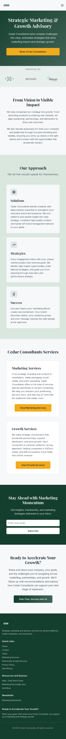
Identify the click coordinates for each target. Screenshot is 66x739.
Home (4, 654)
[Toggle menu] (62, 5)
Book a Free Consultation (33, 51)
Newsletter (8, 695)
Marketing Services (10, 657)
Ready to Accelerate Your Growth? (20, 709)
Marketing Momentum (11, 700)
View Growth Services (33, 465)
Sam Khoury (7, 668)
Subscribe (33, 531)
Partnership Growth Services (14, 661)
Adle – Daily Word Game (12, 681)
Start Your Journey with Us (33, 599)
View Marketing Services (33, 408)
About (4, 646)
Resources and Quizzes (14, 675)
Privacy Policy (8, 665)
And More (6, 688)
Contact (5, 650)
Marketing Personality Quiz (14, 684)
